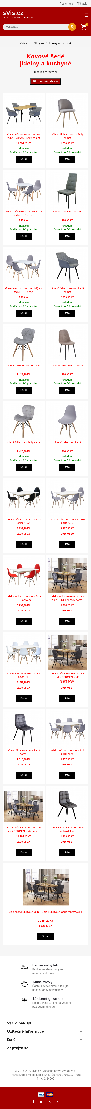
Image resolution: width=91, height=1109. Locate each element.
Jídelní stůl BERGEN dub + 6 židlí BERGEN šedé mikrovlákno (45, 911)
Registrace (66, 3)
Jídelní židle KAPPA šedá (67, 211)
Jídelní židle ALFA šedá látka (23, 365)
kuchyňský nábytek (45, 71)
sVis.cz (18, 14)
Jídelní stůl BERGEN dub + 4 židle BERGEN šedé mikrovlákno (67, 677)
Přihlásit (82, 3)
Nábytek (39, 43)
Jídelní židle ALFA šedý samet (23, 442)
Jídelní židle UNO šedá (67, 442)
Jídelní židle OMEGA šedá (67, 365)
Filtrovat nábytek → (45, 81)
